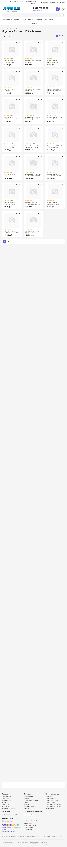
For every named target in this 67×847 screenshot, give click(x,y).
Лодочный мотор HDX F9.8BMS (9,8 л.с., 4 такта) (54, 175)
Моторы (4, 802)
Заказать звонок (37, 10)
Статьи (46, 19)
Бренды (23, 19)
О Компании (38, 19)
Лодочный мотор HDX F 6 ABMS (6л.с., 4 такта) (10, 146)
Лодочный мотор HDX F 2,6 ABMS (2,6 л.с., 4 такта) (54, 203)
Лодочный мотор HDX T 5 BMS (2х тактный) (33, 89)
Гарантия (17, 19)
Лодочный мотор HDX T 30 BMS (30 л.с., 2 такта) (11, 203)
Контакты (30, 19)
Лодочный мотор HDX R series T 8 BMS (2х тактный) (55, 146)
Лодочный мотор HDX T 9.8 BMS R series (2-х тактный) (11, 231)
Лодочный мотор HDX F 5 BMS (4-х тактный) (55, 118)
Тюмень (5, 1)
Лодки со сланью (50, 802)
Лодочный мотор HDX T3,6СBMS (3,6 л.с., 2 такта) (32, 203)
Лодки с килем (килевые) (52, 800)
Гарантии (26, 808)
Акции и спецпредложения (31, 800)
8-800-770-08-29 (40, 8)
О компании (27, 798)
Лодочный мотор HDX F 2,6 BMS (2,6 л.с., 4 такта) (54, 61)
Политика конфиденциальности (53, 836)
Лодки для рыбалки (50, 798)
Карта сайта (5, 806)
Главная (4, 28)
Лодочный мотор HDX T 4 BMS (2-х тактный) (33, 61)
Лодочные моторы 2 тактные (53, 804)
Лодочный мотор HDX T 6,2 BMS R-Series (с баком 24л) (32, 118)
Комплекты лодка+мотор (9, 808)
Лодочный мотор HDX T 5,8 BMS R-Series (11, 89)
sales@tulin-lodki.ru (33, 821)
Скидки (51, 19)
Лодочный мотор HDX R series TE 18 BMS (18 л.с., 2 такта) (33, 175)
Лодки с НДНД (6, 804)
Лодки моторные (6, 796)
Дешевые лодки (49, 808)
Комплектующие (6, 800)
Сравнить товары (28, 796)
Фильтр (8, 36)
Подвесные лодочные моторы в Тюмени (19, 28)
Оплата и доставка (7, 19)
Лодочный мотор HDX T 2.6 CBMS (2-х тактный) (11, 61)
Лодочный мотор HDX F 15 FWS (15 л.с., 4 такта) (32, 231)
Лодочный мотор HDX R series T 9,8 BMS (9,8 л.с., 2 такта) (33, 146)
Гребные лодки (6, 798)
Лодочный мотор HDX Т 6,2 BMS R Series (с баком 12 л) (11, 118)
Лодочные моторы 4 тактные (53, 806)
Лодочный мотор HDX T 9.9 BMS (11, 175)
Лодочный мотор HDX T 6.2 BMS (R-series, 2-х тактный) (54, 89)
